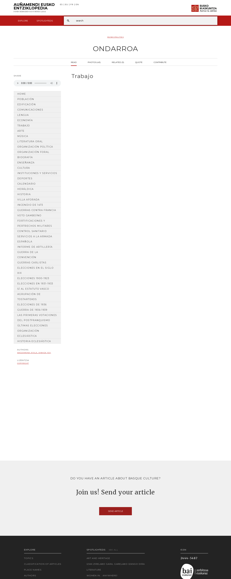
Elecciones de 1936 (32, 304)
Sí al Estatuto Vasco (33, 288)
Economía (25, 120)
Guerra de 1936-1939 (32, 309)
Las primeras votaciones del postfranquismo (37, 318)
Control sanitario (32, 231)
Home (21, 93)
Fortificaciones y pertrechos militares (34, 223)
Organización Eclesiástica (28, 333)
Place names (33, 569)
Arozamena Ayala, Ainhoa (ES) (34, 353)
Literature (94, 569)
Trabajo (23, 125)
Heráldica (25, 189)
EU (66, 4)
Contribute (160, 62)
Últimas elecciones (32, 325)
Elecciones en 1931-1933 (35, 283)
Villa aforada (28, 199)
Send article (115, 511)
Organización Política (35, 146)
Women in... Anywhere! (102, 575)
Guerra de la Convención (27, 255)
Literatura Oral (30, 141)
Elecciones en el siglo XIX (35, 270)
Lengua (23, 115)
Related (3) (118, 62)
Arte (20, 130)
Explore (23, 20)
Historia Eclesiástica (34, 341)
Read (74, 62)
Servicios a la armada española (34, 239)
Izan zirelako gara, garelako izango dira (116, 564)
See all (113, 550)
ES (61, 4)
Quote (138, 62)
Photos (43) (94, 62)
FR (71, 4)
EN (77, 4)
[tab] (141, 76)
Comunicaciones (30, 109)
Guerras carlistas (31, 262)
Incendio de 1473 (30, 204)
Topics (28, 558)
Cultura (23, 167)
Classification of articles (42, 564)
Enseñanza (25, 162)
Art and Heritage (98, 558)
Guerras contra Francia (36, 210)
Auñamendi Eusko (34, 7)
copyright (23, 363)
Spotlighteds (45, 20)
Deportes (24, 178)
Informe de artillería (35, 246)
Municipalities (115, 37)
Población (25, 99)
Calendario (26, 183)
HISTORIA (24, 194)
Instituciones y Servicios (37, 173)
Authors (30, 575)
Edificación (26, 104)
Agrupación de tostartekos (29, 297)
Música (22, 136)
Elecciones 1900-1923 (33, 278)
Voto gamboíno (29, 215)
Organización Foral (33, 152)
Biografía (25, 157)
